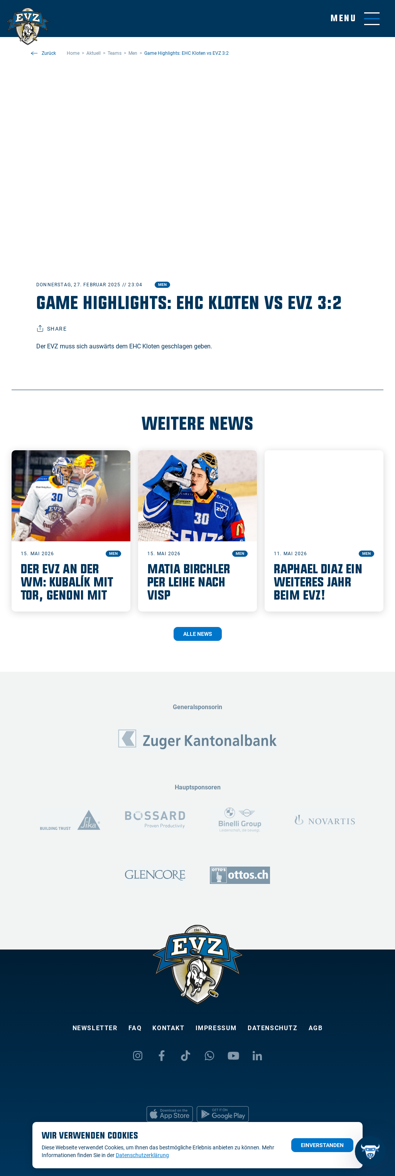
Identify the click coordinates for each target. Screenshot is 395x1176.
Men (162, 284)
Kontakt (168, 1028)
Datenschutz (273, 1028)
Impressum (216, 1028)
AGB (316, 1028)
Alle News (197, 634)
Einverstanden (322, 1145)
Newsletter (95, 1028)
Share (51, 329)
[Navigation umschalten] (355, 18)
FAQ (135, 1028)
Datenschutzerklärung (142, 1155)
